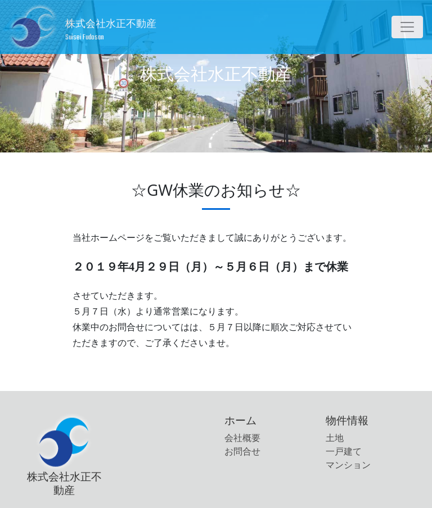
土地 (335, 438)
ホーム (240, 420)
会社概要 (242, 438)
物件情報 (347, 420)
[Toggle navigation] (407, 27)
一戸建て (344, 451)
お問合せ (242, 451)
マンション (348, 465)
